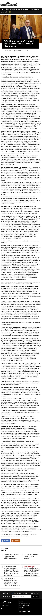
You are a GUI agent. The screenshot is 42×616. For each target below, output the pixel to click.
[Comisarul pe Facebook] (1, 609)
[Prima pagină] (2, 9)
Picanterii (11, 13)
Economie (28, 9)
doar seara (6, 597)
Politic (7, 9)
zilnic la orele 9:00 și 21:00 (19, 594)
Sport (21, 9)
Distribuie (5, 541)
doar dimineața (34, 594)
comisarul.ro (9, 51)
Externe (3, 13)
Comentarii (15, 541)
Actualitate (14, 9)
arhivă (21, 602)
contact (21, 608)
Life (34, 9)
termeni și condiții (24, 604)
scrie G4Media (33, 62)
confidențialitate (24, 606)
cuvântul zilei (24, 612)
